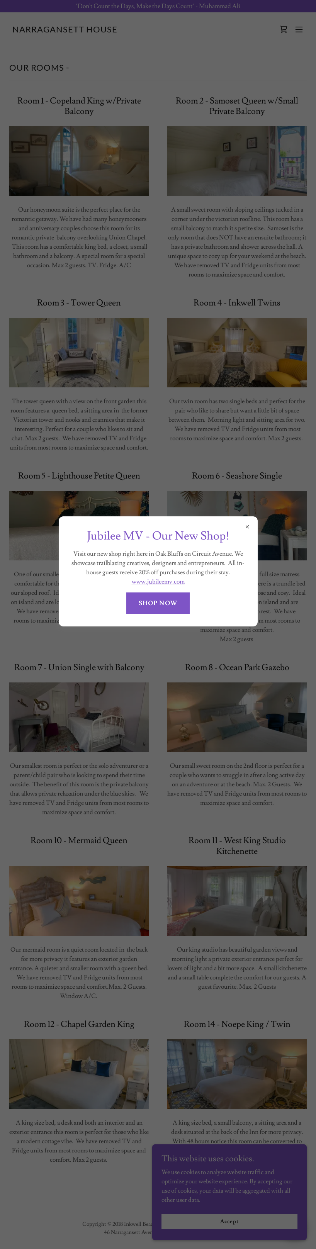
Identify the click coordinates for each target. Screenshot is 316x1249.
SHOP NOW (158, 603)
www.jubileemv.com (158, 581)
